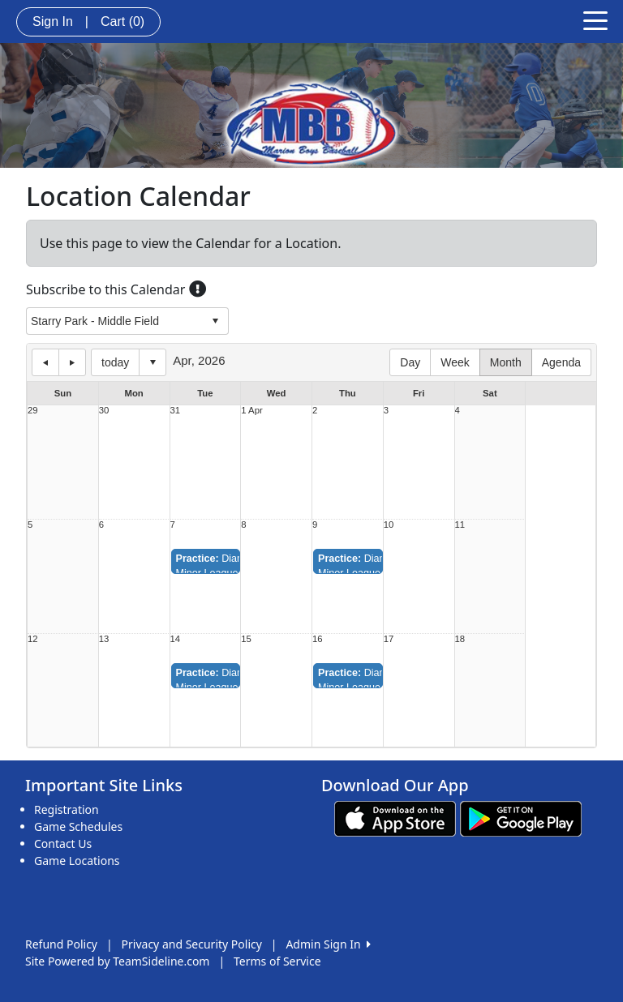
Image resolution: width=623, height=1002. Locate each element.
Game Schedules (78, 826)
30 (104, 410)
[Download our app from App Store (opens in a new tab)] (395, 817)
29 (33, 410)
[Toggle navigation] (595, 19)
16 (317, 639)
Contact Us (63, 843)
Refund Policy (61, 944)
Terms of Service (277, 961)
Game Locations (77, 860)
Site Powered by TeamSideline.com (117, 961)
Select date (152, 362)
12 (33, 639)
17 (389, 639)
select (215, 321)
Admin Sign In (328, 944)
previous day (45, 362)
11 (460, 524)
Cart (122, 21)
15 (246, 639)
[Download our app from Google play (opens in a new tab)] (521, 817)
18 (460, 639)
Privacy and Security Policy (192, 944)
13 (104, 639)
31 (175, 410)
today (115, 362)
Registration (66, 809)
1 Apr (251, 410)
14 (175, 639)
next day (72, 362)
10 (389, 524)
